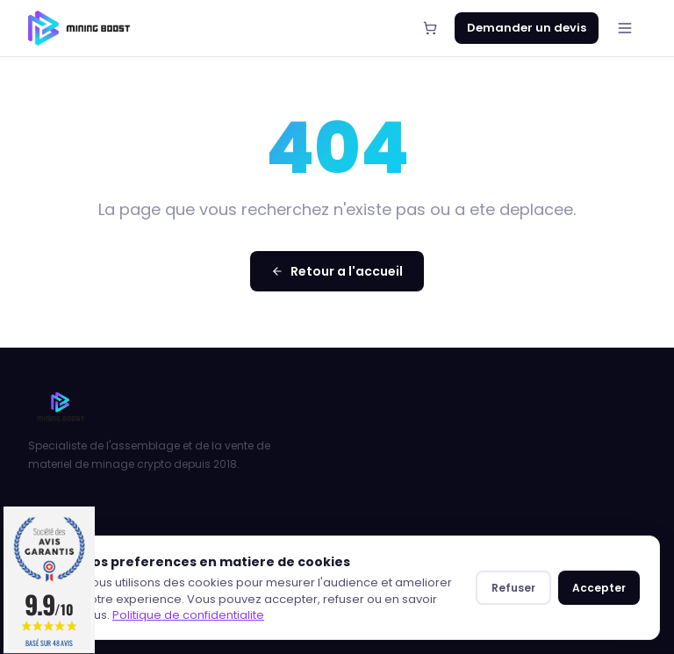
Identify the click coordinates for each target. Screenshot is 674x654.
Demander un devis (526, 27)
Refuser (513, 587)
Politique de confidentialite (188, 615)
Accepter (599, 587)
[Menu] (625, 28)
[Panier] (430, 28)
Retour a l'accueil (337, 271)
